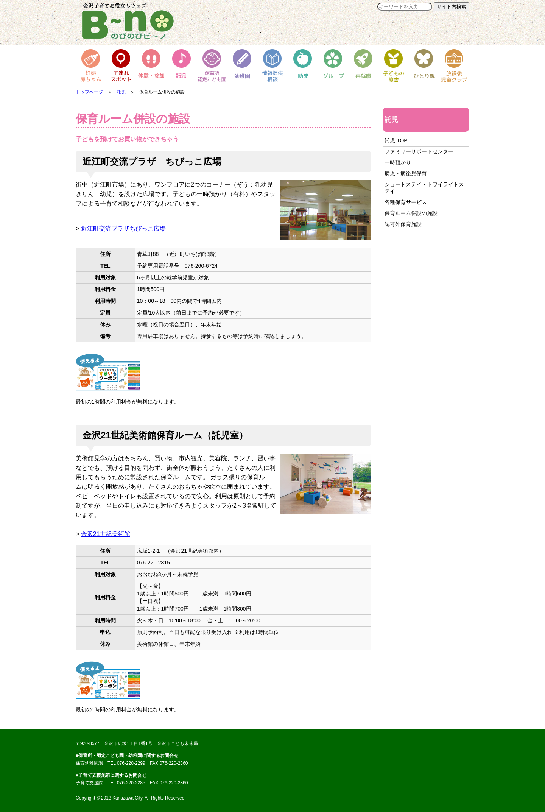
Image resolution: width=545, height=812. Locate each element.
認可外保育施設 (403, 224)
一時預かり (398, 162)
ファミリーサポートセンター (419, 151)
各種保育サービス (406, 202)
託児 (121, 92)
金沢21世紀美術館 (105, 534)
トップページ (89, 92)
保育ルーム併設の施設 (411, 213)
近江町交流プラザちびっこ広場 (123, 228)
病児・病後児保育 (406, 173)
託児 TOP (396, 140)
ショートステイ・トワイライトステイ (424, 187)
